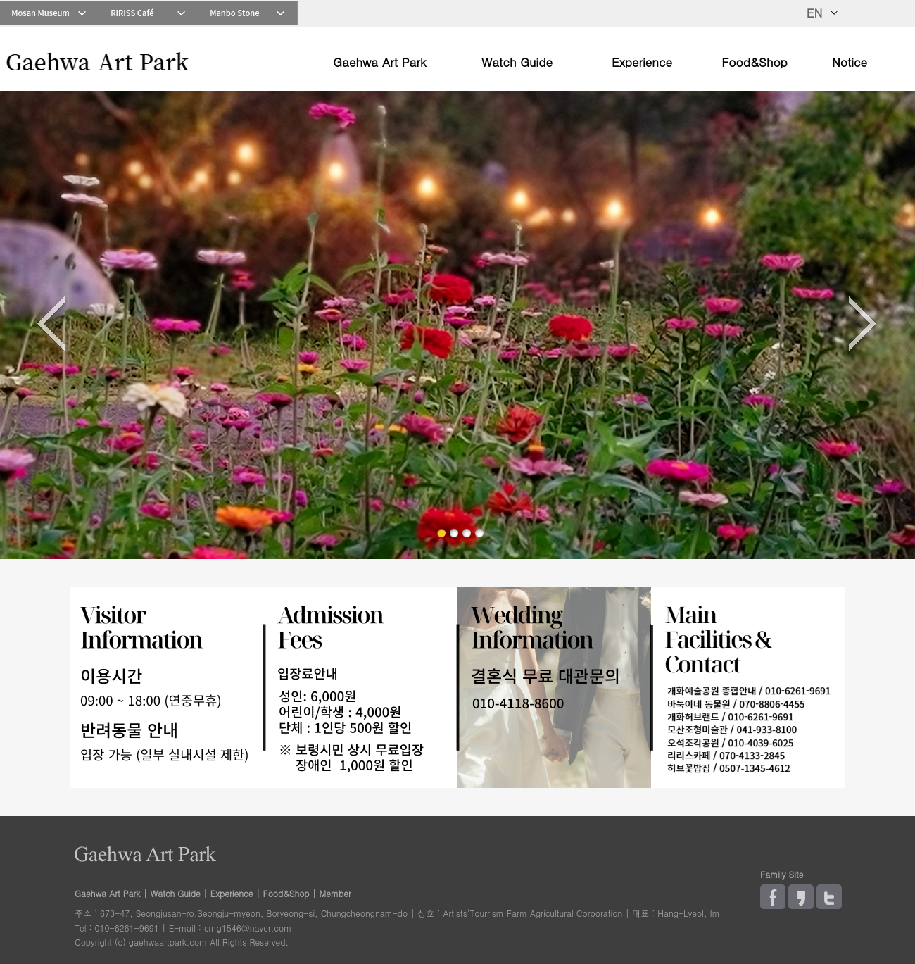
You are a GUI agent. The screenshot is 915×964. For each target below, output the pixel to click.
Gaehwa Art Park (379, 63)
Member (335, 893)
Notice (849, 63)
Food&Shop (754, 63)
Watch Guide (517, 63)
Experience (642, 63)
